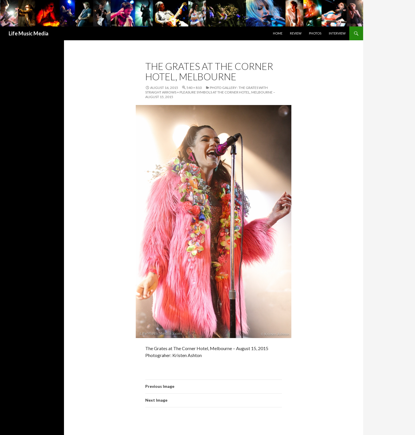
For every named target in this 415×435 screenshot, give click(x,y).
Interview (337, 33)
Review (295, 33)
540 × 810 (194, 87)
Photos (315, 33)
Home (277, 33)
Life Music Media (28, 33)
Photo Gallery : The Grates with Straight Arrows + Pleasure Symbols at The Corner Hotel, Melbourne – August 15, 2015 (210, 92)
